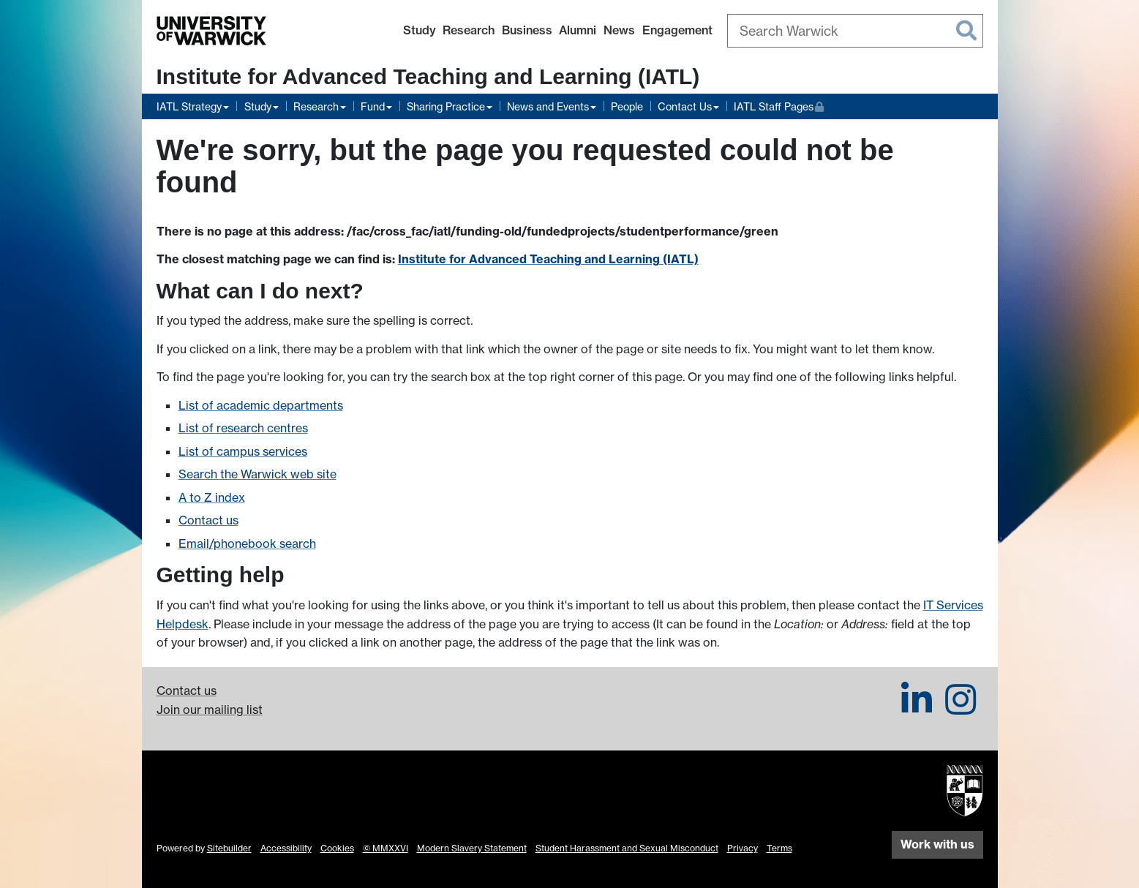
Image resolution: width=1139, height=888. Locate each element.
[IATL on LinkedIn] (917, 708)
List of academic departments (260, 405)
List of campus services (242, 451)
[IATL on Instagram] (960, 708)
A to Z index (211, 497)
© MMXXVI (385, 848)
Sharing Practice (446, 106)
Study (419, 30)
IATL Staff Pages (779, 105)
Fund (373, 106)
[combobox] (855, 31)
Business (527, 30)
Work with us (937, 844)
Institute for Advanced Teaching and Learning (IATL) (428, 76)
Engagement (677, 30)
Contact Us (685, 106)
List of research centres (243, 428)
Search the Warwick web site (257, 474)
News (619, 30)
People (627, 106)
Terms (779, 848)
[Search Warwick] (855, 31)
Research (469, 30)
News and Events (548, 106)
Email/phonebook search (247, 543)
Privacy (742, 848)
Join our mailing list (210, 709)
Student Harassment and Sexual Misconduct (626, 848)
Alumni (577, 30)
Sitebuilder (229, 848)
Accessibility (286, 848)
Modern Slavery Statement (472, 848)
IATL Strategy (189, 106)
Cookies (337, 848)
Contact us (208, 520)
